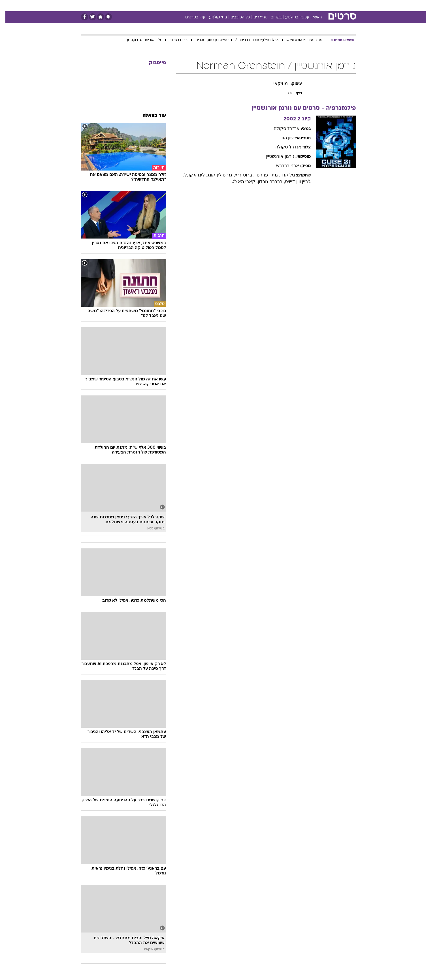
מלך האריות (148, 40)
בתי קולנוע (212, 17)
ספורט (294, 5)
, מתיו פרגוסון (262, 175)
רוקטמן (127, 40)
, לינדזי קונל (190, 175)
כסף (242, 5)
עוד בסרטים (190, 17)
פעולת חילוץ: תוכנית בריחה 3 (252, 40)
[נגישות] (7, 5)
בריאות (209, 5)
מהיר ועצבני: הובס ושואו (299, 40)
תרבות (276, 5)
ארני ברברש (282, 165)
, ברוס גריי (239, 175)
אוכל (227, 5)
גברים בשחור (173, 40)
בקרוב (271, 17)
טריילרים (255, 17)
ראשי (312, 17)
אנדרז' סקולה (281, 128)
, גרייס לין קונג (215, 175)
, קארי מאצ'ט (239, 181)
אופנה (148, 5)
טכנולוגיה (169, 5)
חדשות (313, 5)
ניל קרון (282, 175)
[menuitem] (310, 6)
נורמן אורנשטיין (274, 156)
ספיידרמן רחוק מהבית (206, 40)
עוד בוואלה (149, 115)
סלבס (258, 5)
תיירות (190, 5)
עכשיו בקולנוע (292, 17)
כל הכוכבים (234, 17)
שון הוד (281, 137)
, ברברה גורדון (266, 181)
